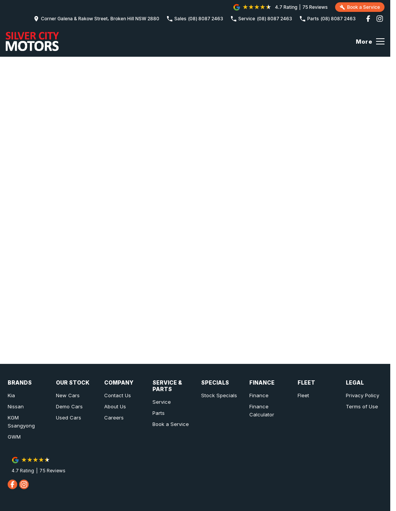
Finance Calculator (261, 410)
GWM (14, 437)
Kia (11, 395)
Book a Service (170, 424)
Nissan (16, 406)
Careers (114, 417)
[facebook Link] (368, 18)
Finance (258, 395)
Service (161, 402)
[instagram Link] (380, 18)
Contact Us (117, 395)
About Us (115, 406)
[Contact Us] (96, 18)
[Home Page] (32, 41)
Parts (158, 413)
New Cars (68, 395)
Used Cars (68, 417)
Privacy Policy (362, 395)
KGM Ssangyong (21, 421)
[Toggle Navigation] (370, 41)
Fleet (303, 395)
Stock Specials (219, 395)
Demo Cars (69, 406)
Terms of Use (362, 406)
